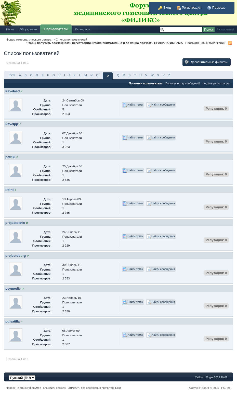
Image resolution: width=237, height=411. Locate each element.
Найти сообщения (161, 105)
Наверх (11, 387)
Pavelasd (12, 91)
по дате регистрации (216, 83)
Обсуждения (28, 29)
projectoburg (15, 256)
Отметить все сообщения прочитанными (94, 387)
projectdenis (15, 223)
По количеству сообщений (182, 83)
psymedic (13, 288)
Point (9, 190)
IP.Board (204, 387)
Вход (164, 7)
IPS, (225, 387)
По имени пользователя (146, 83)
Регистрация (189, 7)
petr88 (10, 157)
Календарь (82, 29)
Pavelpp (11, 124)
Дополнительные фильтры (206, 62)
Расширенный (225, 29)
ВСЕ (12, 75)
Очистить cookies (54, 387)
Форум (193, 387)
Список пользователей (71, 39)
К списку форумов (29, 387)
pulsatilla (12, 321)
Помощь (216, 7)
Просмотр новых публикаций (205, 42)
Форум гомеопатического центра (28, 39)
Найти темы (133, 105)
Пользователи (56, 29)
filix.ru (10, 29)
